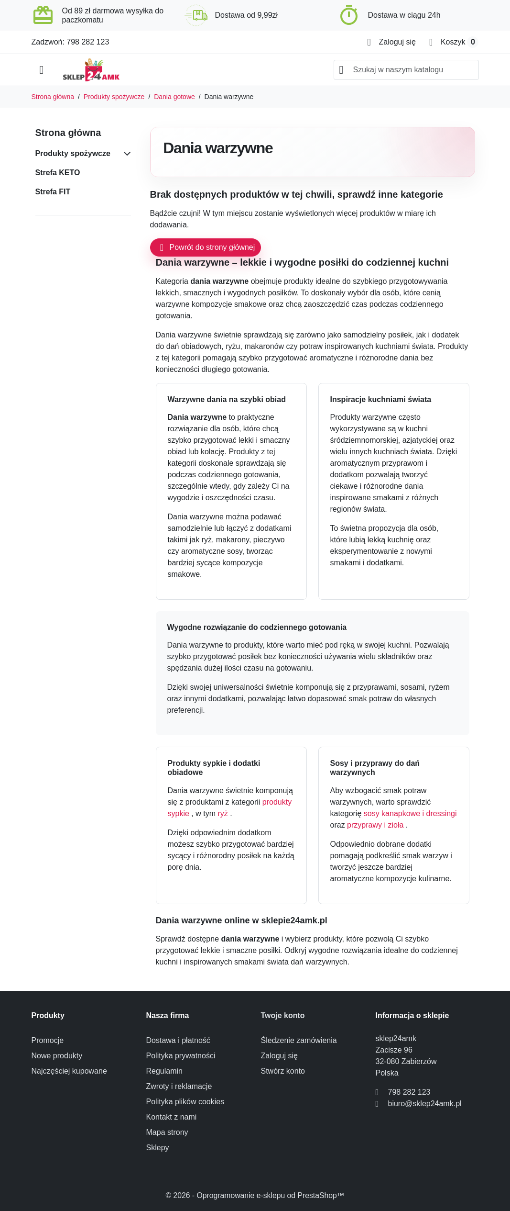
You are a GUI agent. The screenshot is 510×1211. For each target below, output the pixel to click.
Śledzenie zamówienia (299, 1040)
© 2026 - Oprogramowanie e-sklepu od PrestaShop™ (255, 1195)
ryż (223, 813)
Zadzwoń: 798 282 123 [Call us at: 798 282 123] (70, 42)
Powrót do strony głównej (205, 247)
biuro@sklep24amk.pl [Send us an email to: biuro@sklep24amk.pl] (425, 1103)
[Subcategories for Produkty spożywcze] (125, 153)
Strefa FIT (53, 192)
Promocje (48, 1040)
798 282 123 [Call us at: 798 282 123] (409, 1092)
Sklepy (157, 1148)
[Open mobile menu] (42, 70)
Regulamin (164, 1071)
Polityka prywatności (181, 1056)
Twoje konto (283, 1015)
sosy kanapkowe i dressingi (410, 813)
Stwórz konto (283, 1071)
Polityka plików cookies (185, 1102)
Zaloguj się (279, 1056)
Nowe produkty (57, 1056)
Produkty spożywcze (72, 153)
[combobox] (406, 70)
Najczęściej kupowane (69, 1071)
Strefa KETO (57, 172)
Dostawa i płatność (178, 1040)
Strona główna (68, 132)
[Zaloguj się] (392, 42)
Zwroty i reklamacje (179, 1086)
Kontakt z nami (171, 1117)
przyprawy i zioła (376, 825)
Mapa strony (167, 1132)
